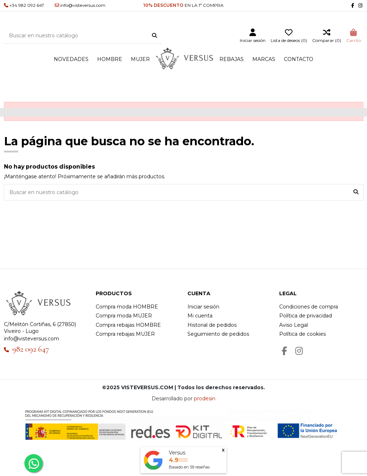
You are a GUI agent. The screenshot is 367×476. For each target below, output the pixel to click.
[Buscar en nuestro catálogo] (154, 36)
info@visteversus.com (31, 338)
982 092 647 (30, 349)
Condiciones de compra (308, 306)
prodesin (204, 398)
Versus (177, 452)
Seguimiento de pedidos (218, 334)
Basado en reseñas (189, 467)
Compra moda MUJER (124, 315)
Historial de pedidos (212, 325)
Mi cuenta (200, 315)
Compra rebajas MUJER (125, 334)
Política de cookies (302, 334)
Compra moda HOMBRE (127, 306)
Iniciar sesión (203, 306)
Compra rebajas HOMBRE (128, 325)
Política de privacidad (305, 315)
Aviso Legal (293, 325)
